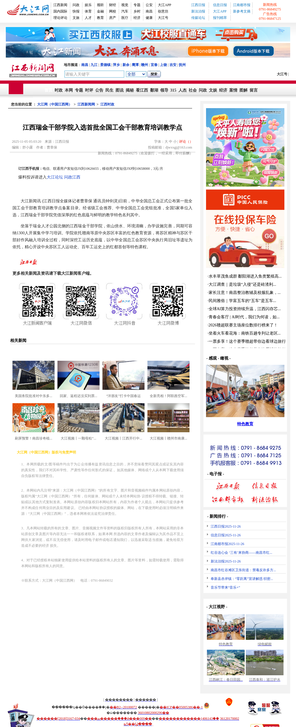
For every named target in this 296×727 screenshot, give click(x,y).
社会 (193, 90)
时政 (59, 90)
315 (173, 90)
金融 (100, 11)
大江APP (164, 5)
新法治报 (198, 11)
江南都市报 (241, 5)
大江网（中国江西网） (54, 104)
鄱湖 (154, 90)
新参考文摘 (241, 11)
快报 (76, 11)
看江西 (142, 90)
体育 (88, 11)
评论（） (186, 142)
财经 (112, 5)
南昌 (149, 11)
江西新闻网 (86, 104)
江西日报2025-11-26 (226, 526)
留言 (254, 90)
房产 (112, 18)
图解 (243, 90)
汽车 (124, 11)
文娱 (213, 90)
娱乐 (88, 5)
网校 (112, 11)
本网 (69, 90)
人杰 (182, 90)
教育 (100, 18)
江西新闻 (60, 5)
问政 (76, 5)
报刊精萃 (220, 18)
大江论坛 (55, 177)
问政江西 (72, 177)
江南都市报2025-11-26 (227, 544)
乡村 (136, 11)
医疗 (124, 18)
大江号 (163, 18)
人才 (88, 18)
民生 (109, 90)
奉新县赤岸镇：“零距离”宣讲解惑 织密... (242, 579)
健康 (149, 18)
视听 (100, 5)
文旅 (76, 18)
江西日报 (198, 5)
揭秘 (130, 90)
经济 (136, 18)
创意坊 (163, 11)
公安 (149, 5)
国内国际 (60, 11)
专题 (136, 5)
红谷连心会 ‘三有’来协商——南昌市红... (241, 553)
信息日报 (220, 5)
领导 (164, 90)
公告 (99, 90)
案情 (233, 90)
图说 (119, 90)
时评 (89, 90)
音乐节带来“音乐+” (225, 587)
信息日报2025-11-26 (226, 535)
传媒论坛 (198, 18)
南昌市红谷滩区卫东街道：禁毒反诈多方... (243, 570)
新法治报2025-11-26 (226, 561)
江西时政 (107, 104)
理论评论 (60, 18)
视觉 (124, 5)
